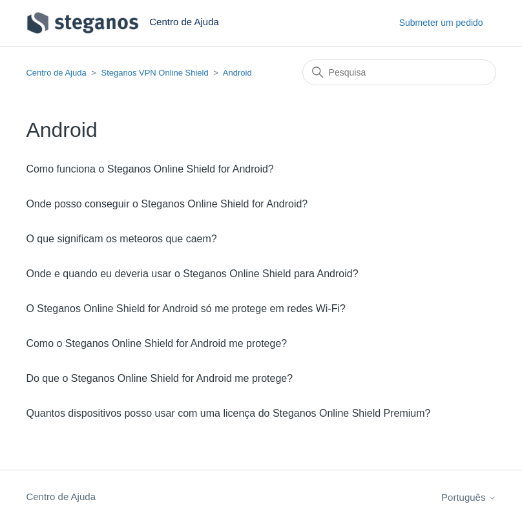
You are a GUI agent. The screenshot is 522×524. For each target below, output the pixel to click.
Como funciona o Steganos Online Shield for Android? (149, 168)
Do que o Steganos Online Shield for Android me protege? (159, 378)
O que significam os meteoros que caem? (121, 238)
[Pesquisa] (399, 72)
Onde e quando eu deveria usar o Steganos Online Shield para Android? (192, 273)
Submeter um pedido (441, 22)
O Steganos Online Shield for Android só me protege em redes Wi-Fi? (185, 308)
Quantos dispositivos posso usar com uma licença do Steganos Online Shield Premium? (228, 413)
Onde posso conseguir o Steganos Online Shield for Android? (167, 203)
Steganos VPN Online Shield (154, 73)
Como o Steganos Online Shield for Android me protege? (156, 343)
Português (468, 497)
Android (237, 73)
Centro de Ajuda (56, 73)
